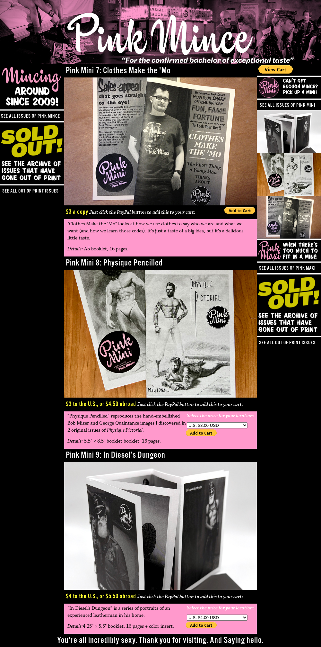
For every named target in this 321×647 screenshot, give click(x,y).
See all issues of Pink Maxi (287, 268)
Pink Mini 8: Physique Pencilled (114, 263)
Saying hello (243, 640)
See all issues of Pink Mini (287, 105)
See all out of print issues (287, 343)
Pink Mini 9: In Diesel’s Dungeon (115, 455)
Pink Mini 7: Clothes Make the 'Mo (118, 71)
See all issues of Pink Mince (30, 116)
